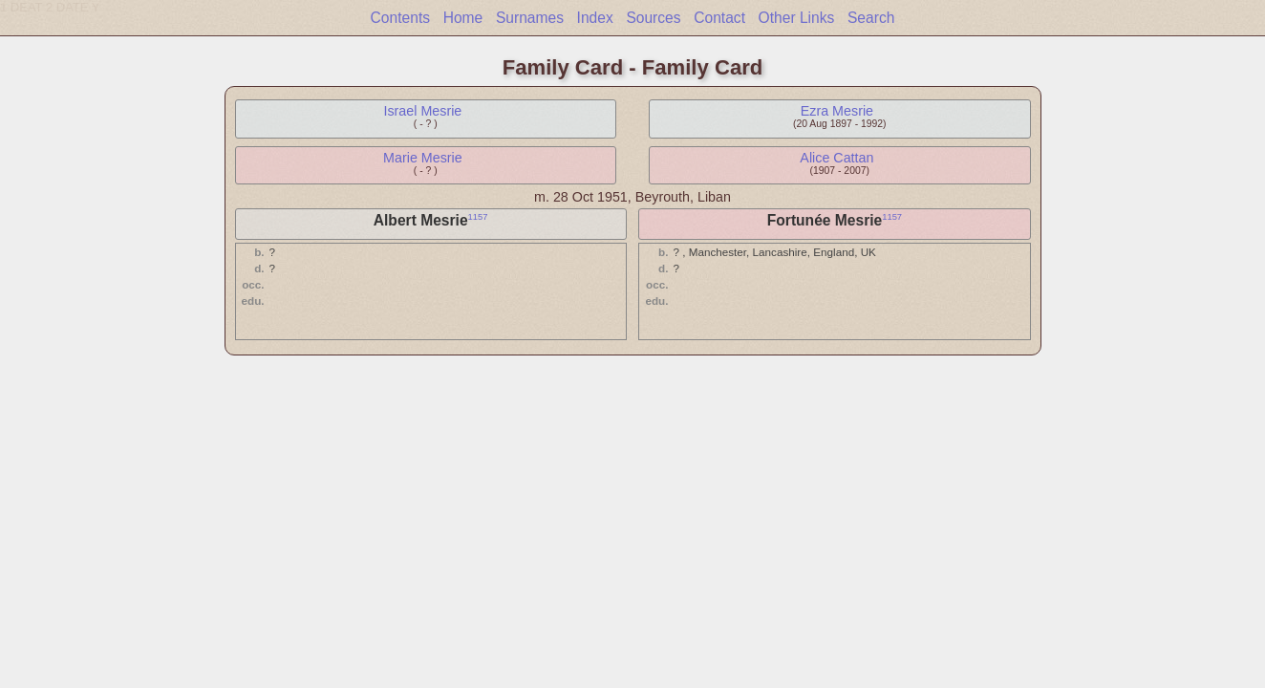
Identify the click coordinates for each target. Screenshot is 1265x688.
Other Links (797, 18)
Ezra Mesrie (837, 110)
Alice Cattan (836, 157)
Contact (719, 18)
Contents (400, 18)
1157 (478, 217)
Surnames (530, 18)
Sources (653, 18)
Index (595, 18)
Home (463, 18)
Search (870, 18)
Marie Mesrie (422, 157)
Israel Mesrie (422, 110)
